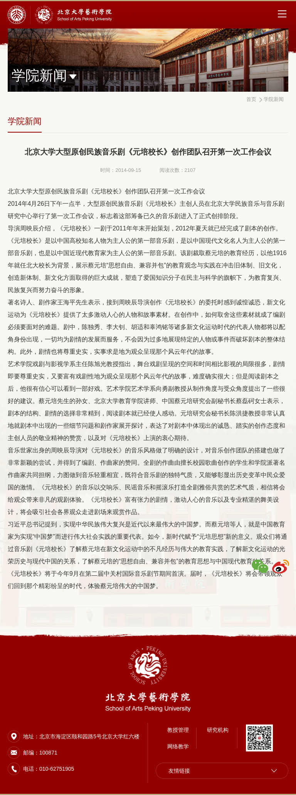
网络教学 (178, 746)
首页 (251, 99)
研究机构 (218, 730)
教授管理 (178, 730)
